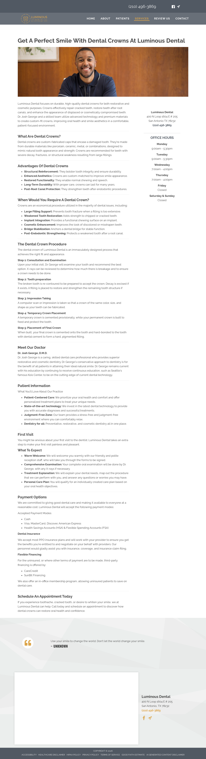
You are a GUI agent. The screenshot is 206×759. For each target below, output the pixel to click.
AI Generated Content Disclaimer (165, 755)
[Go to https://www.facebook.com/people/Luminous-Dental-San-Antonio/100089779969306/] (144, 718)
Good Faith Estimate (133, 755)
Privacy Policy (90, 755)
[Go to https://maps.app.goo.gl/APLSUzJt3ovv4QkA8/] (178, 7)
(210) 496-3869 (142, 6)
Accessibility (29, 755)
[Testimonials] (116, 643)
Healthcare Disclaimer (51, 755)
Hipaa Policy (74, 755)
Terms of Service (110, 755)
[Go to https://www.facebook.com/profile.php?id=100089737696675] (173, 7)
